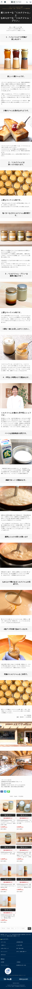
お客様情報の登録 (19, 942)
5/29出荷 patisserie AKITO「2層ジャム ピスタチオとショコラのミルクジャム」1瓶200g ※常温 (24, 886)
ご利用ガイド (3, 945)
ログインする (3, 942)
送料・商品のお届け (20, 948)
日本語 (11, 796)
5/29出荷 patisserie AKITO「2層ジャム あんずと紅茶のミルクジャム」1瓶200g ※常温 (8, 916)
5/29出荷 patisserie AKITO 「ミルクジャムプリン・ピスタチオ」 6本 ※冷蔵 (24, 822)
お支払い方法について (5, 948)
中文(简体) (20, 796)
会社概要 (2, 962)
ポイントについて (4, 951)
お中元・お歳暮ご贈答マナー (21, 951)
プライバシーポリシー (5, 965)
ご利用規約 (18, 962)
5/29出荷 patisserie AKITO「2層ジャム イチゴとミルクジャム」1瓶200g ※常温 (8, 886)
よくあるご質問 (19, 945)
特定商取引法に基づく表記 (21, 965)
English (15, 796)
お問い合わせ (3, 954)
